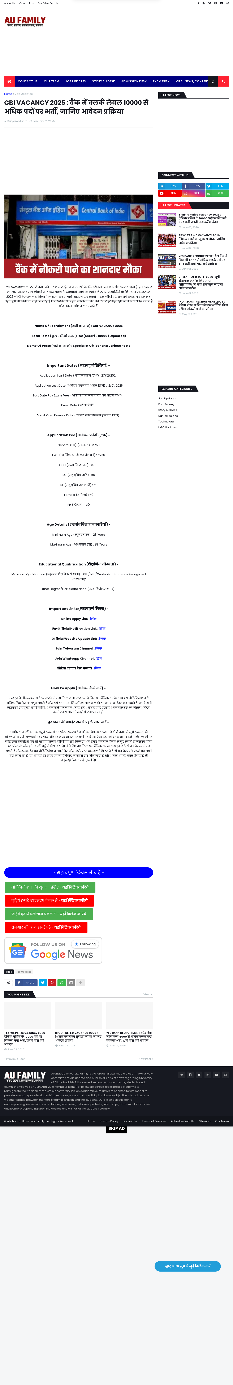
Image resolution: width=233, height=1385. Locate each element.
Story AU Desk (167, 410)
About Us (10, 3)
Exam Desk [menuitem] (161, 81)
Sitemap (205, 1121)
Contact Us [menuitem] (28, 81)
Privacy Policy (109, 1121)
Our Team (222, 1121)
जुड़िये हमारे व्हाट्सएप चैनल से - (49, 900)
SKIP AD (116, 1128)
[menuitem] (9, 81)
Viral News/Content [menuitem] (192, 81)
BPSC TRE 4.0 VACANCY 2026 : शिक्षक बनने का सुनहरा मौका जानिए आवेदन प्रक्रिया (78, 1036)
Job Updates (24, 94)
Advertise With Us (182, 1121)
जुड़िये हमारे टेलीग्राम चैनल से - (48, 914)
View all (148, 994)
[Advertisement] (152, 41)
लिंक (93, 619)
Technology (166, 422)
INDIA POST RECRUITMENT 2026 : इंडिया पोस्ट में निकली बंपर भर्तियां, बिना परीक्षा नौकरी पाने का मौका (203, 305)
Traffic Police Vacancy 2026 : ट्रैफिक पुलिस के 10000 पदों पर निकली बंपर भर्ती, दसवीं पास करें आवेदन (25, 1038)
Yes (136, 21)
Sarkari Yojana (168, 416)
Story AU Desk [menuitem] (103, 81)
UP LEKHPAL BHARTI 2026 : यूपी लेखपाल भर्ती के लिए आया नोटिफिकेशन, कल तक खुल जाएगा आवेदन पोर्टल (201, 282)
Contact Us (26, 3)
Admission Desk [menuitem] (134, 81)
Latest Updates (173, 205)
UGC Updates (167, 427)
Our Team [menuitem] (51, 81)
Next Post (145, 1059)
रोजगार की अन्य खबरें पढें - (46, 927)
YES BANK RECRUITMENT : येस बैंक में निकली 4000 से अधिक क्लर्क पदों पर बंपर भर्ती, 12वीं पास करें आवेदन (129, 1036)
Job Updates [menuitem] (75, 81)
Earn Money (166, 404)
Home (8, 94)
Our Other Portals (48, 3)
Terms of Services (154, 1121)
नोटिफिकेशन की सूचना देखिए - (50, 887)
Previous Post (15, 1059)
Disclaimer (130, 1121)
